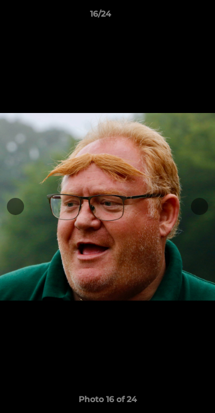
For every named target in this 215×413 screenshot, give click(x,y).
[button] (174, 16)
